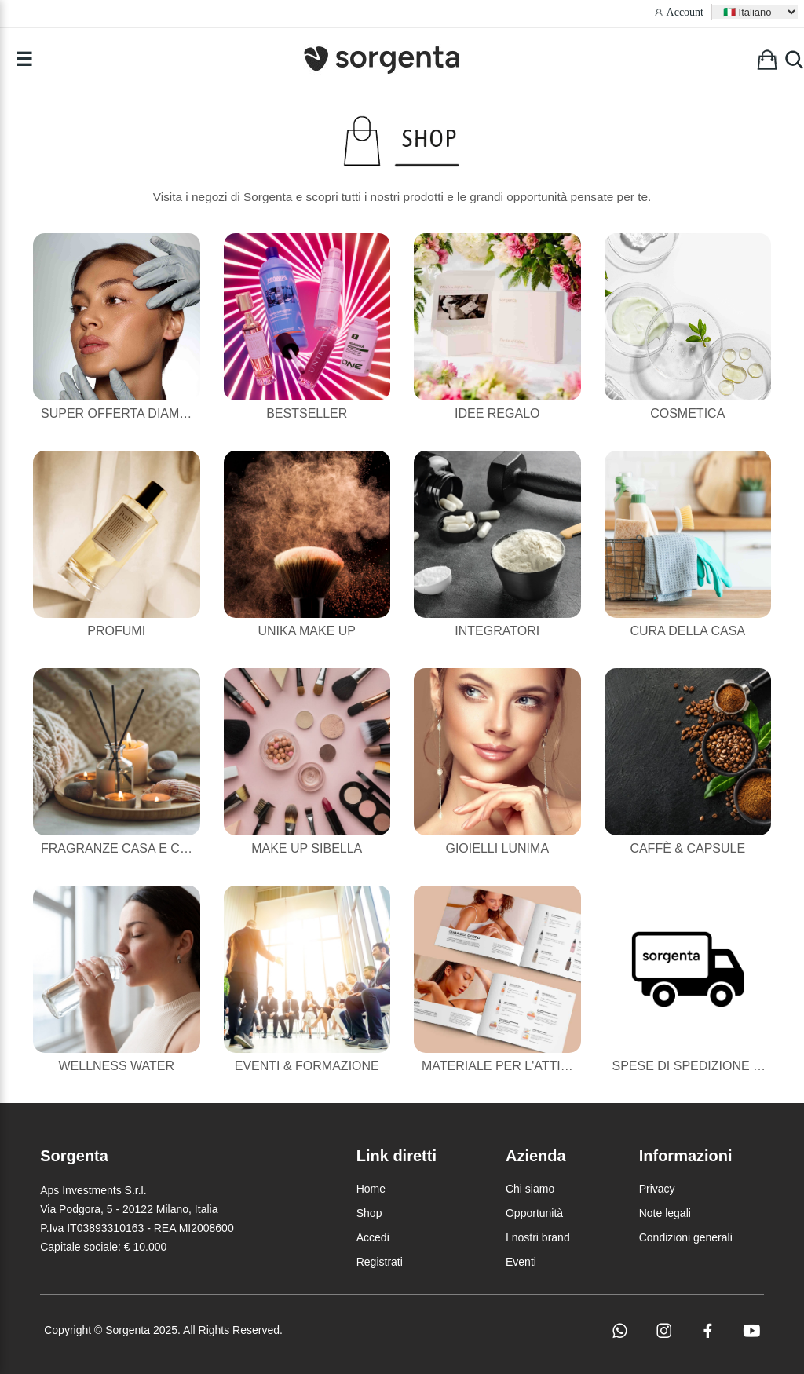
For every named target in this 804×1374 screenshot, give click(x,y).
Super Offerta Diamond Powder (154, 413)
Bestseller (306, 413)
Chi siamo (530, 1188)
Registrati (379, 1261)
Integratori (497, 631)
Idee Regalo (497, 413)
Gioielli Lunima (497, 848)
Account (685, 12)
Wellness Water (116, 1066)
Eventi (521, 1261)
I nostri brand (538, 1237)
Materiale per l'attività (505, 1066)
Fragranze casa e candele (135, 848)
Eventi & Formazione (307, 1066)
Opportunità (534, 1213)
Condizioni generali (686, 1237)
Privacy (657, 1188)
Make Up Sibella (306, 848)
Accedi (372, 1237)
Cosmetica (687, 413)
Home (371, 1188)
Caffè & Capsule (687, 848)
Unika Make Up (307, 631)
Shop (369, 1213)
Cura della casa (687, 631)
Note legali (665, 1213)
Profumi (116, 631)
